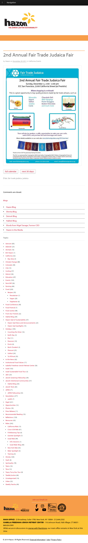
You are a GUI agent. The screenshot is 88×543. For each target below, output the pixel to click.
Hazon (7, 61)
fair (6, 178)
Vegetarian (14, 301)
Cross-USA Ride (13, 429)
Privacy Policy (56, 539)
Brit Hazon (9, 253)
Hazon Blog (11, 207)
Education (9, 277)
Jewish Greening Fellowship (16, 378)
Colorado (9, 265)
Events (38, 61)
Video (8, 481)
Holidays (9, 329)
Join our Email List (39, 499)
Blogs (5, 200)
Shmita (8, 457)
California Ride (13, 426)
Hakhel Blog (11, 220)
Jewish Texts (10, 387)
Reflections (9, 417)
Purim (10, 344)
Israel (7, 368)
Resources (9, 420)
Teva (7, 469)
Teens (8, 466)
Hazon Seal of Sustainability (16, 320)
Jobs (48, 539)
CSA (7, 268)
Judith (10, 399)
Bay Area (11, 259)
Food (7, 289)
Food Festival (10, 308)
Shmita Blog (11, 211)
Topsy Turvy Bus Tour (13, 472)
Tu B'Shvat (11, 356)
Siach (7, 460)
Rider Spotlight (13, 451)
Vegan (12, 298)
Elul (9, 338)
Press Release (10, 411)
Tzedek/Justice (11, 475)
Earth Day (11, 335)
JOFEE (8, 390)
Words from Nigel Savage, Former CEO (22, 225)
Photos (8, 408)
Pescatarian (14, 295)
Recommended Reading (14, 414)
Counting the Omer (15, 332)
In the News (10, 359)
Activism (9, 244)
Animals (8, 250)
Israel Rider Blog (15, 445)
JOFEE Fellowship (14, 393)
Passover (11, 341)
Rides (7, 423)
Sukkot (10, 353)
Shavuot (11, 350)
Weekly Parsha (11, 484)
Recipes (10, 292)
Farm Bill (9, 283)
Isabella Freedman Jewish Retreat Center (20, 365)
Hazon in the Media (14, 230)
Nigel (7, 402)
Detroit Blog (11, 216)
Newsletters (10, 396)
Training (11, 454)
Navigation (11, 2)
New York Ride (13, 448)
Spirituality (9, 463)
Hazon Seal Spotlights (15, 326)
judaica (25, 178)
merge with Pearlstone (37, 528)
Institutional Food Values (15, 362)
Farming (8, 286)
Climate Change (11, 262)
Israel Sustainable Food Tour (16, 372)
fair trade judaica (15, 178)
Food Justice (10, 311)
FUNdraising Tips (14, 432)
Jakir (7, 375)
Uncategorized (11, 478)
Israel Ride (11, 439)
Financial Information (37, 539)
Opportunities (11, 405)
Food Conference (12, 304)
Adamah (9, 247)
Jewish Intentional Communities (17, 381)
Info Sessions (14, 442)
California (32, 61)
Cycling (8, 271)
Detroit (8, 274)
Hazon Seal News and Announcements (21, 323)
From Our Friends (12, 314)
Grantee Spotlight (14, 436)
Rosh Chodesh (13, 347)
